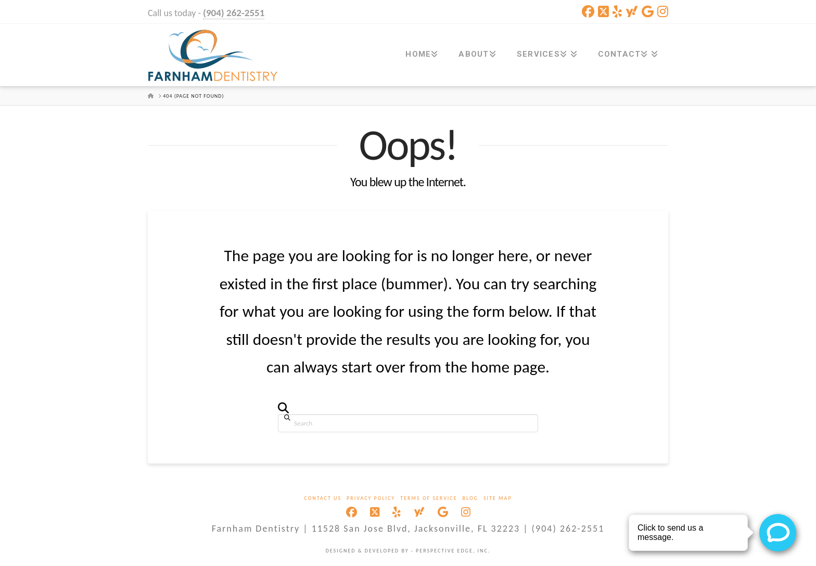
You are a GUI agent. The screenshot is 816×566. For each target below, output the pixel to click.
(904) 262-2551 (233, 13)
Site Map (497, 498)
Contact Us (322, 498)
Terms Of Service (428, 498)
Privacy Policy (371, 498)
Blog (470, 498)
